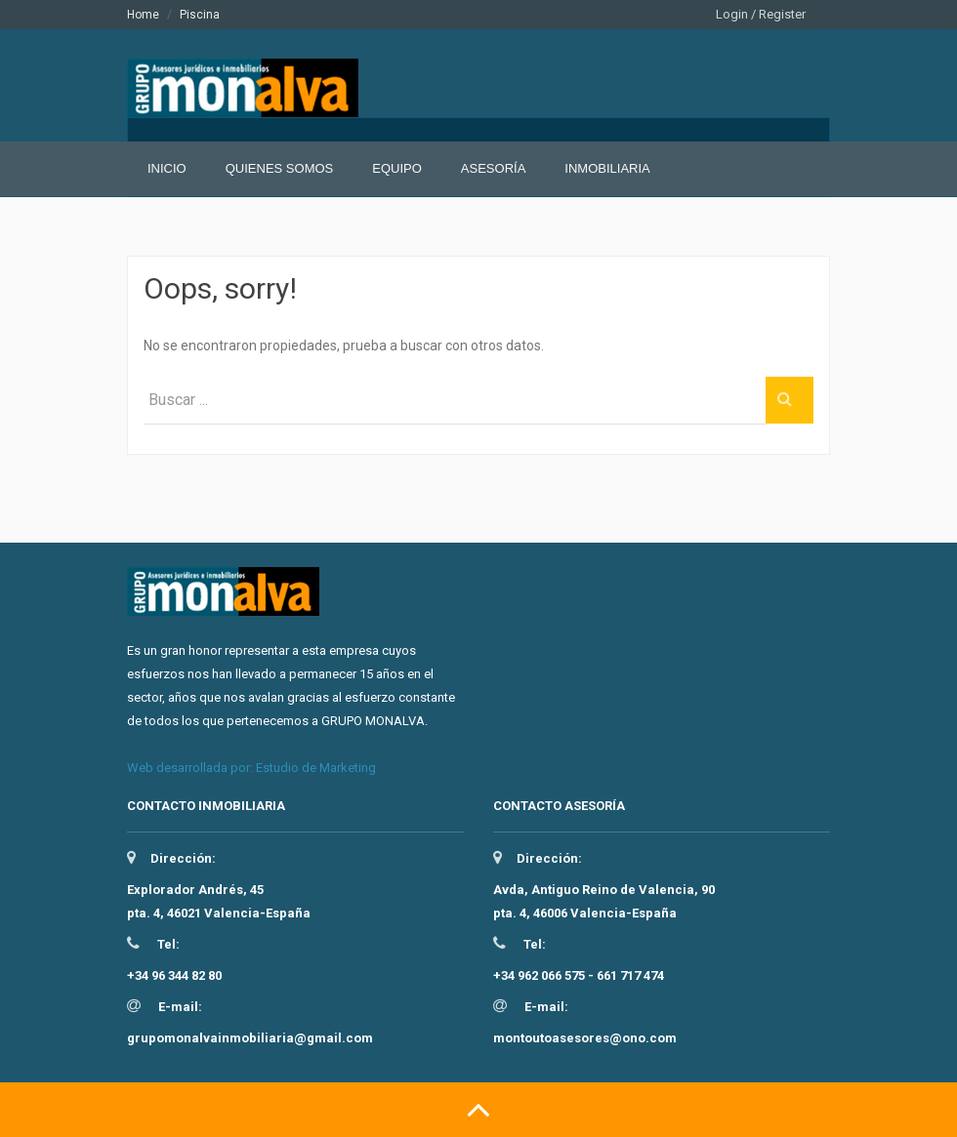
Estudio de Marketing (316, 767)
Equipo (397, 168)
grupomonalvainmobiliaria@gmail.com (250, 1038)
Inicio (167, 168)
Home (143, 14)
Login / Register (761, 14)
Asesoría (493, 168)
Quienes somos (280, 168)
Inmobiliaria (606, 168)
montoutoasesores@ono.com (585, 1038)
